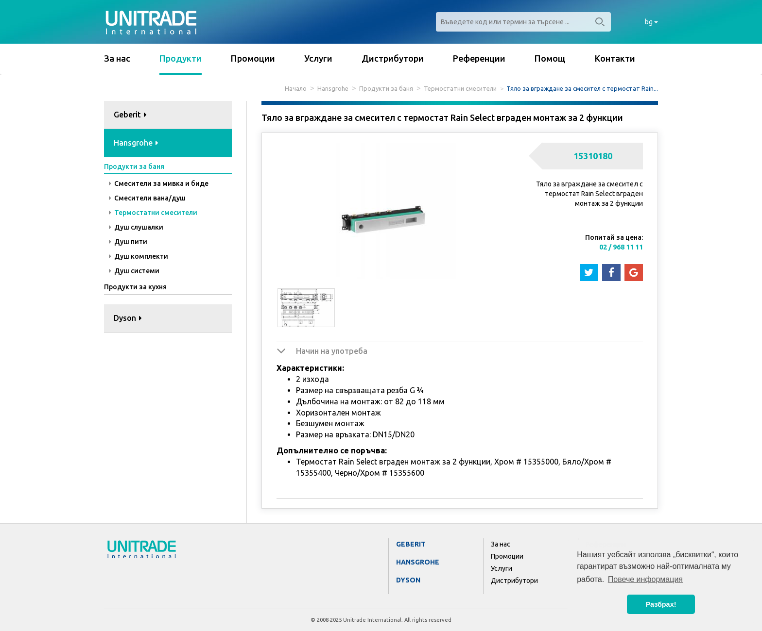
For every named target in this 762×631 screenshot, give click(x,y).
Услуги (318, 58)
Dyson (408, 580)
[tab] (168, 115)
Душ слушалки (136, 227)
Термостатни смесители (460, 88)
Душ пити (128, 242)
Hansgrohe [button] (136, 142)
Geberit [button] (130, 114)
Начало (296, 88)
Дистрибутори (393, 58)
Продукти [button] (180, 58)
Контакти (615, 58)
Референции (479, 58)
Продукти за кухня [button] (135, 287)
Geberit (411, 544)
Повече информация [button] (645, 579)
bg (651, 22)
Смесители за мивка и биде (158, 183)
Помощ (550, 58)
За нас (117, 58)
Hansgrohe (332, 88)
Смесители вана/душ (147, 198)
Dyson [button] (128, 318)
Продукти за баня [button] (134, 166)
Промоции (253, 58)
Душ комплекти (138, 256)
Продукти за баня (386, 88)
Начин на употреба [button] (331, 351)
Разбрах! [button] (661, 604)
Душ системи (134, 271)
